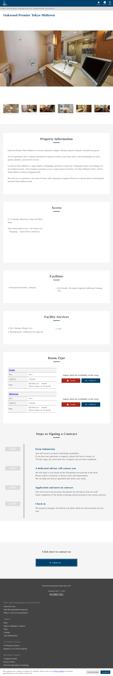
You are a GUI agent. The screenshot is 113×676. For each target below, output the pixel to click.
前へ (4, 52)
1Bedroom (13, 394)
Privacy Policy (9, 662)
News (6, 629)
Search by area (9, 606)
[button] (110, 2)
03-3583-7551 (56, 594)
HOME (3, 8)
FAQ (5, 623)
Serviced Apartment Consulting (16, 665)
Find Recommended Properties (16, 610)
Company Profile (10, 659)
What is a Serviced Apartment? (16, 613)
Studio (12, 370)
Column (7, 632)
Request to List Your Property (15, 649)
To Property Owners (12, 645)
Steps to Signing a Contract (14, 626)
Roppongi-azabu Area (25, 8)
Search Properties (11, 8)
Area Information (10, 636)
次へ (108, 52)
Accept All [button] (105, 672)
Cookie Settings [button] (93, 672)
